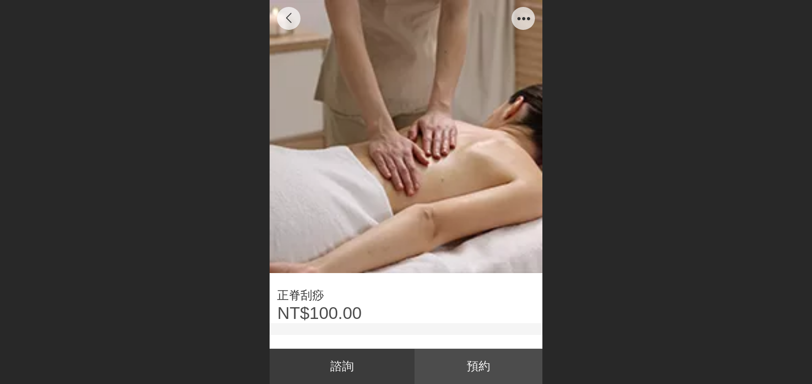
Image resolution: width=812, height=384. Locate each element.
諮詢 (342, 366)
